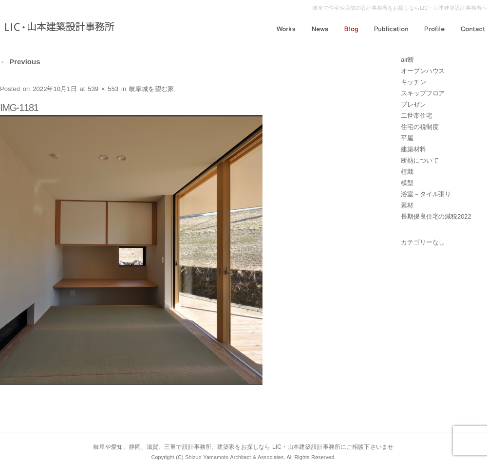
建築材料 (413, 149)
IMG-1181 (19, 107)
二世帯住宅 (416, 115)
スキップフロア (423, 93)
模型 (407, 182)
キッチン (413, 82)
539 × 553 (103, 88)
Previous (20, 61)
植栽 (407, 171)
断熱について (419, 160)
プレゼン (413, 104)
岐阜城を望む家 (151, 88)
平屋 (407, 138)
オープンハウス (423, 70)
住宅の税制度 (419, 126)
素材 (407, 205)
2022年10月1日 (55, 88)
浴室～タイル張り (426, 194)
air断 (407, 59)
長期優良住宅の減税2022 (436, 216)
